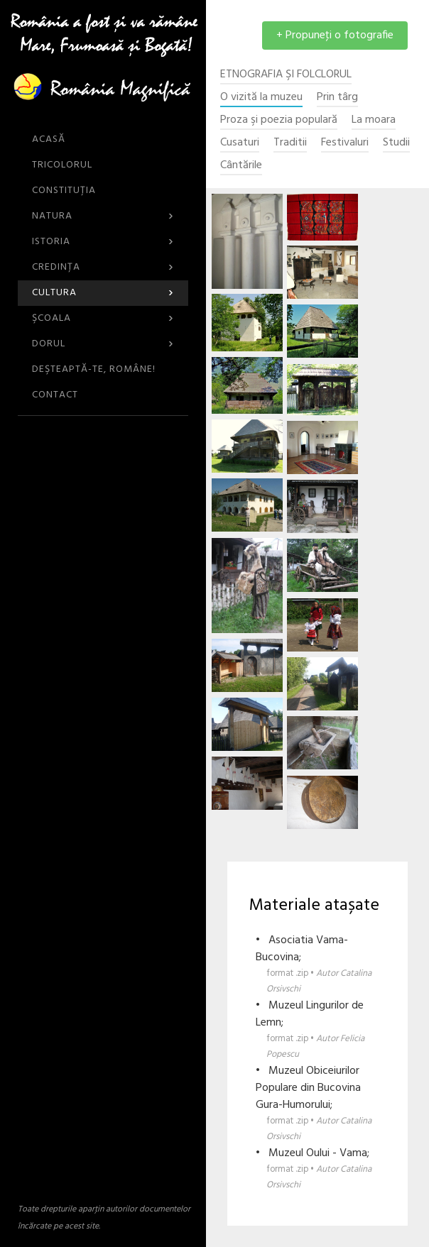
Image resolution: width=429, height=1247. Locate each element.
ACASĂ (48, 139)
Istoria (103, 241)
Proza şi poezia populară (278, 120)
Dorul (103, 343)
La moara (374, 120)
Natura (103, 216)
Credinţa (103, 267)
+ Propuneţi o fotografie (334, 35)
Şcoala (103, 318)
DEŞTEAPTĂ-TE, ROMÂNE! (94, 369)
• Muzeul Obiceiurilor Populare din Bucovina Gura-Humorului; (321, 1103)
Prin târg (337, 97)
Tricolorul (62, 165)
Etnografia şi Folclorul (286, 75)
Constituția (64, 190)
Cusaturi (239, 143)
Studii (396, 143)
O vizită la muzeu (261, 97)
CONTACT (55, 395)
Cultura (103, 292)
